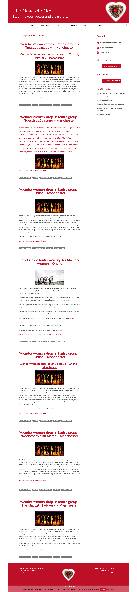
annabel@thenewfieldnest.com (109, 43)
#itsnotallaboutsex (103, 114)
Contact (99, 25)
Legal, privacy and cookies (104, 568)
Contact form (103, 52)
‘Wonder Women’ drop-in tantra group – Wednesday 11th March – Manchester (49, 434)
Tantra (35, 105)
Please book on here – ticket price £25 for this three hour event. (41, 335)
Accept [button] (103, 589)
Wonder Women (66, 105)
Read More (110, 589)
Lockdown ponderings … (105, 100)
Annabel (60, 330)
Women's (56, 105)
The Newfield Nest (45, 105)
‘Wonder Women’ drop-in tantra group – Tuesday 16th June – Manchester (49, 118)
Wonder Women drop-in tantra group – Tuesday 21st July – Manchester (49, 46)
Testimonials (73, 25)
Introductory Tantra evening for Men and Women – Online (49, 262)
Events (60, 25)
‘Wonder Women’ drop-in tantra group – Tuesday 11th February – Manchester (49, 503)
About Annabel (46, 25)
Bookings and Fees (107, 570)
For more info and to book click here (32, 98)
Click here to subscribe (111, 80)
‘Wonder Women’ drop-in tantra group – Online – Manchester (49, 191)
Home (32, 25)
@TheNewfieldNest (105, 47)
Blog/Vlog (87, 25)
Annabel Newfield (25, 105)
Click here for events (111, 66)
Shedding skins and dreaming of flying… (110, 104)
